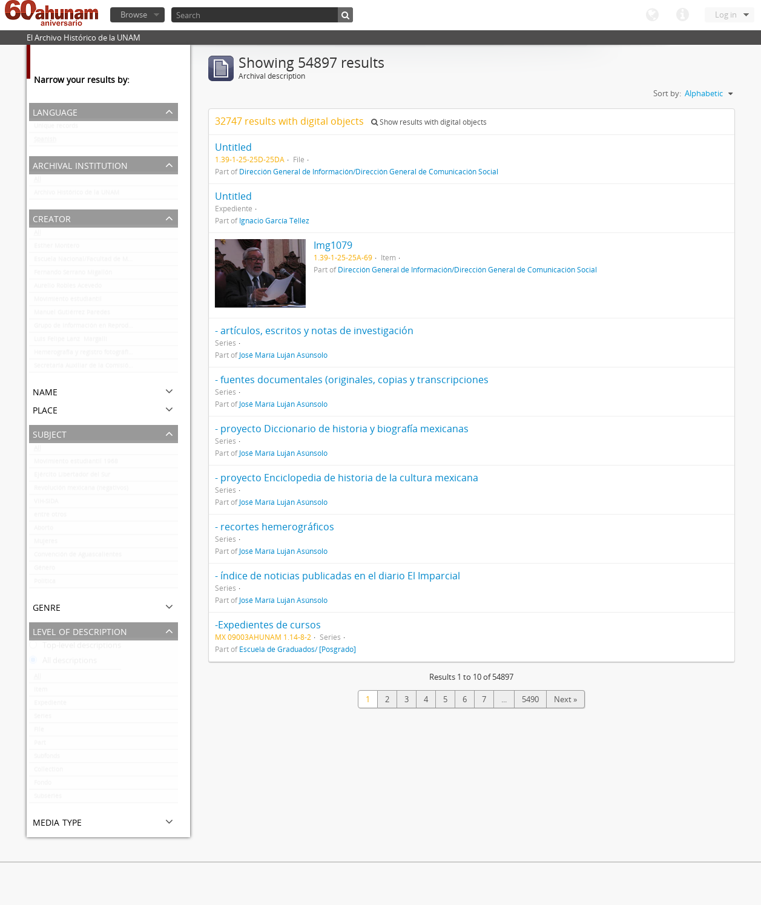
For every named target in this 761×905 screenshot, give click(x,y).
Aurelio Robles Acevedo (68, 288)
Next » (565, 699)
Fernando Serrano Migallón (73, 275)
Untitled (233, 147)
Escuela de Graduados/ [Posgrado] (297, 649)
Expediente (50, 705)
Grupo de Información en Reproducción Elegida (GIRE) (106, 328)
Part (40, 745)
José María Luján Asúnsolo (283, 355)
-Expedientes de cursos (268, 624)
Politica (45, 583)
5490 (530, 699)
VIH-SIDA (46, 503)
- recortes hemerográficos (274, 526)
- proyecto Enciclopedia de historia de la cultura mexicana (346, 477)
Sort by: (667, 93)
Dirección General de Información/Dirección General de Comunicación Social (368, 171)
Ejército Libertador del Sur (72, 477)
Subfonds (47, 758)
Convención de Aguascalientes (78, 557)
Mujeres (46, 543)
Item (40, 692)
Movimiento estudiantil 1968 (76, 463)
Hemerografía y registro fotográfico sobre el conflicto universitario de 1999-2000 (106, 354)
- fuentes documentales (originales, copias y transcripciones (352, 379)
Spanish (45, 141)
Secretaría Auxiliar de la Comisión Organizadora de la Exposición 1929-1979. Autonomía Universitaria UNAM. (106, 368)
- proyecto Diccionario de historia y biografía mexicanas (342, 428)
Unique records (56, 128)
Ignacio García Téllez (274, 220)
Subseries (48, 798)
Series (42, 718)
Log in (726, 14)
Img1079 (333, 245)
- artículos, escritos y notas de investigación (314, 330)
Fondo (42, 785)
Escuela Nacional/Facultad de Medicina (91, 261)
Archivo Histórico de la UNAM (76, 195)
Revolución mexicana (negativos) (81, 490)
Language (652, 15)
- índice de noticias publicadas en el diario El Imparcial (337, 575)
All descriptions (63, 662)
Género (44, 570)
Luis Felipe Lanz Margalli (70, 341)
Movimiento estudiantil (68, 301)
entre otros (50, 517)
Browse (133, 14)
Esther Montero (56, 248)
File (39, 732)
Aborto (43, 530)
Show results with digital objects (429, 122)
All (37, 181)
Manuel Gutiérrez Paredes (72, 315)
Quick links (682, 15)
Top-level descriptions (75, 647)
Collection (48, 772)
